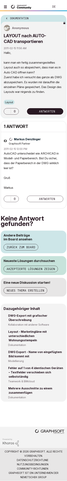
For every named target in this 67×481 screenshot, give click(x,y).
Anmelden (61, 6)
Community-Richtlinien (32, 468)
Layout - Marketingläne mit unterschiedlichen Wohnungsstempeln (27, 336)
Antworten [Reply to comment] (47, 199)
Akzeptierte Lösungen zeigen (31, 269)
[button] (7, 111)
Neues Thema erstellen (25, 290)
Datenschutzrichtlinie (32, 460)
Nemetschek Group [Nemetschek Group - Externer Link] (33, 477)
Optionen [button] (61, 17)
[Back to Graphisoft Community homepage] (22, 6)
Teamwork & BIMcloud (21, 381)
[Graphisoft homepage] (49, 432)
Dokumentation (17, 344)
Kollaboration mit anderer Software (28, 324)
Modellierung (16, 360)
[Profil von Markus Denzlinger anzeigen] (27, 139)
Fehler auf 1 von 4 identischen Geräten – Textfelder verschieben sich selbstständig (35, 372)
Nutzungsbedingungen (32, 464)
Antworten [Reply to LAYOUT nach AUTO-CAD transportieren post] (47, 111)
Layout (9, 102)
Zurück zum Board (21, 247)
